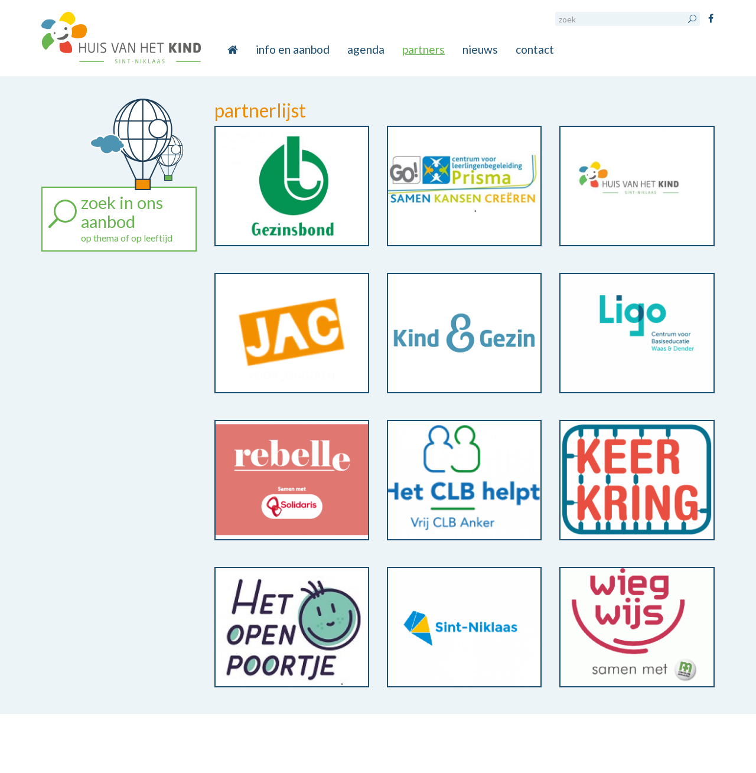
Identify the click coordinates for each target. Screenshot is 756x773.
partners (423, 49)
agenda (365, 49)
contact (535, 49)
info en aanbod (293, 49)
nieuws (480, 49)
